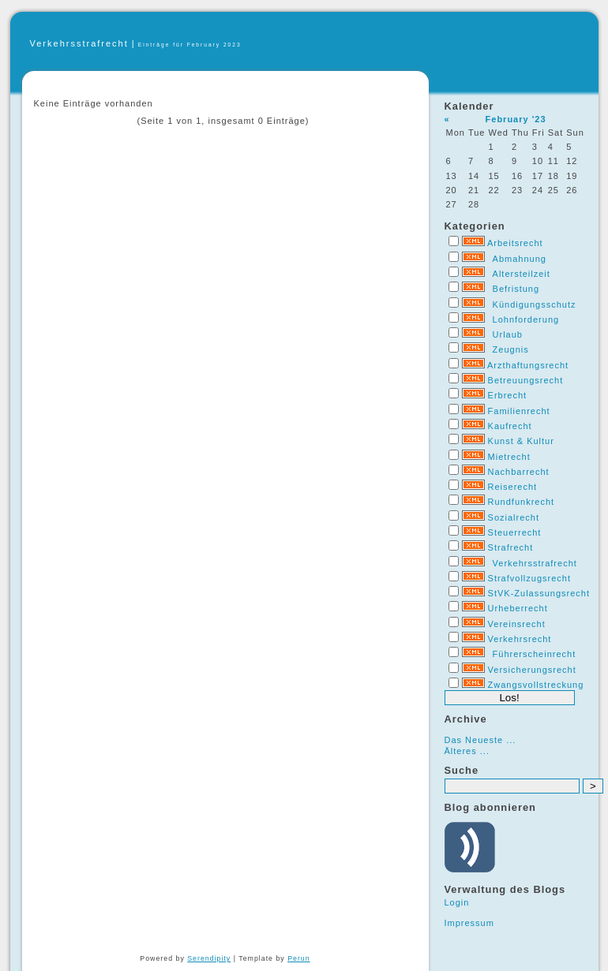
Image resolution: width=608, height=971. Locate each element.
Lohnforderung (526, 319)
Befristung (516, 288)
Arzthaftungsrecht (528, 365)
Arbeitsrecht (515, 243)
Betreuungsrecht (526, 380)
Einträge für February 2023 (190, 44)
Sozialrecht (513, 517)
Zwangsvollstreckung (536, 684)
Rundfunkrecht (521, 501)
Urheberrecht (518, 608)
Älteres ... (467, 751)
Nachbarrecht (519, 471)
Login (457, 902)
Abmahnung (519, 258)
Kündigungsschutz (534, 304)
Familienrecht (519, 411)
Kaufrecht (510, 426)
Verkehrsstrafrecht (79, 43)
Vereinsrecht (517, 624)
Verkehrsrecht (520, 639)
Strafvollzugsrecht (529, 578)
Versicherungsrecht (532, 669)
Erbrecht (507, 395)
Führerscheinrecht (534, 654)
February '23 (516, 119)
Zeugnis (511, 349)
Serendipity (209, 958)
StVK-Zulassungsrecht (539, 593)
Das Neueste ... (480, 740)
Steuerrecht (515, 532)
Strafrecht (511, 547)
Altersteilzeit (521, 273)
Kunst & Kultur (521, 441)
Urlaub (508, 334)
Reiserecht (513, 486)
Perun (298, 958)
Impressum (469, 923)
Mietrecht (509, 456)
